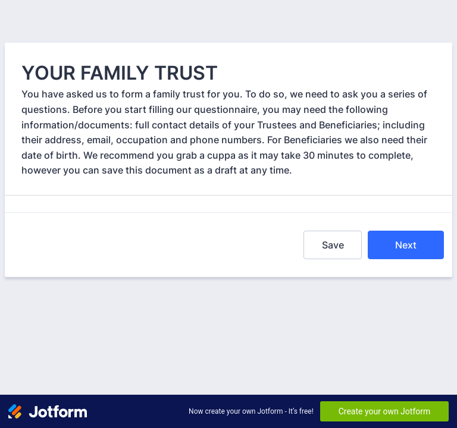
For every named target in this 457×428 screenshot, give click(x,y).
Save (333, 245)
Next (406, 245)
